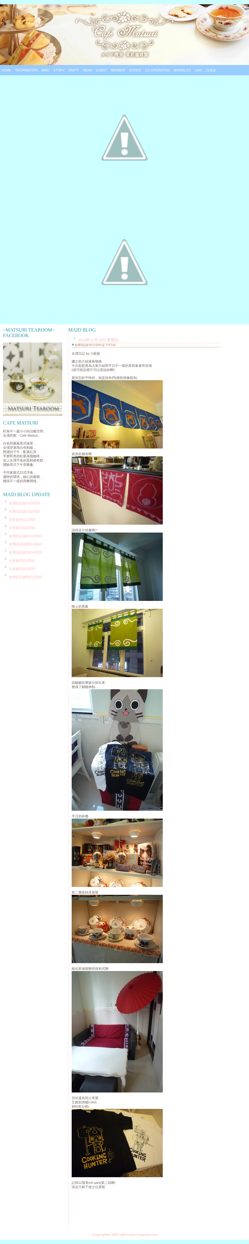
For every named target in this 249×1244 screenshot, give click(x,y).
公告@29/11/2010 (22, 519)
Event (101, 70)
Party (73, 70)
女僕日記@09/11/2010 (25, 577)
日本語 (211, 70)
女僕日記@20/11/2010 (25, 544)
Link (198, 70)
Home (6, 70)
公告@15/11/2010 (22, 560)
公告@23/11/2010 (22, 528)
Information (26, 70)
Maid (46, 70)
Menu (87, 70)
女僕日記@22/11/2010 (25, 536)
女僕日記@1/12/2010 (24, 511)
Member (118, 70)
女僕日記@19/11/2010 (25, 552)
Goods (135, 70)
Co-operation (157, 70)
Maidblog (182, 70)
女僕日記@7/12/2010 (24, 503)
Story (58, 70)
